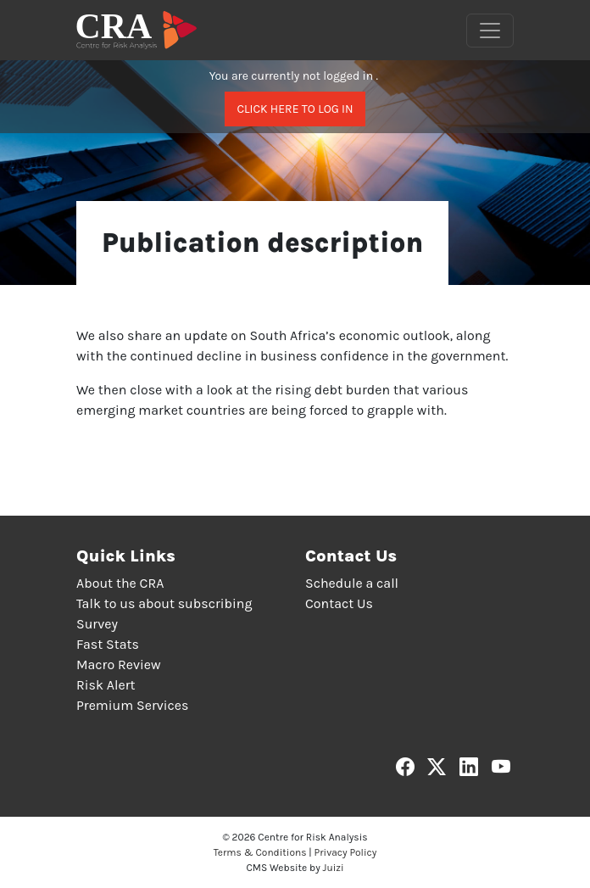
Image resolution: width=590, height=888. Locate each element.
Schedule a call (351, 583)
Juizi (333, 868)
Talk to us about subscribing (164, 603)
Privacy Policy (345, 852)
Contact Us (339, 603)
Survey (97, 624)
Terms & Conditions (260, 852)
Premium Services (132, 705)
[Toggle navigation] (490, 30)
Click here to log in (295, 109)
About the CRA (120, 583)
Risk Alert (105, 685)
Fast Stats (107, 644)
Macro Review (118, 664)
